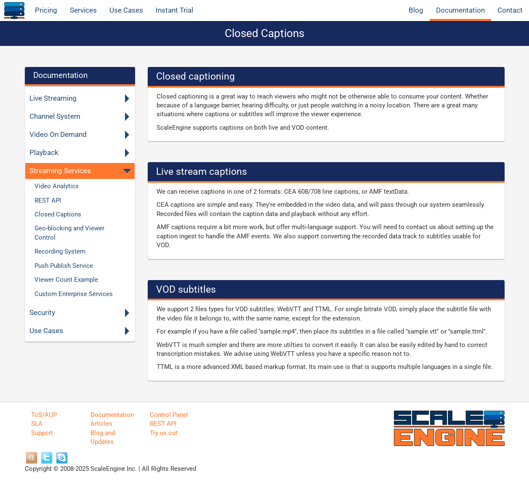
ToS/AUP (44, 415)
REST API (163, 423)
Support (42, 433)
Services (83, 10)
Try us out (164, 433)
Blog (416, 10)
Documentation (460, 10)
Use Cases (126, 10)
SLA (37, 423)
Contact (510, 10)
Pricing (46, 10)
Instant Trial (174, 10)
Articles (101, 423)
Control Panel (169, 415)
